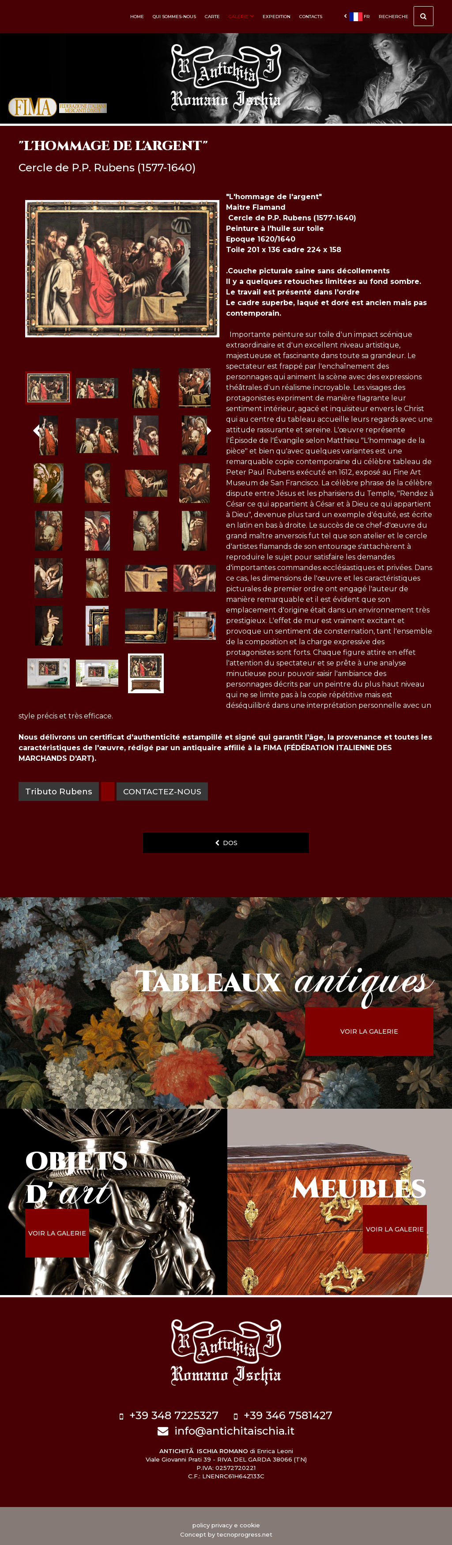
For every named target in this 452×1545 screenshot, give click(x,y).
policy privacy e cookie (226, 1518)
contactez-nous (164, 791)
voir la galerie (385, 1031)
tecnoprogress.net (244, 1527)
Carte (212, 16)
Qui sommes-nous (174, 16)
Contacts (310, 16)
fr (357, 16)
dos (226, 843)
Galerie (241, 16)
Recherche (406, 17)
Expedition (276, 16)
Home (137, 16)
